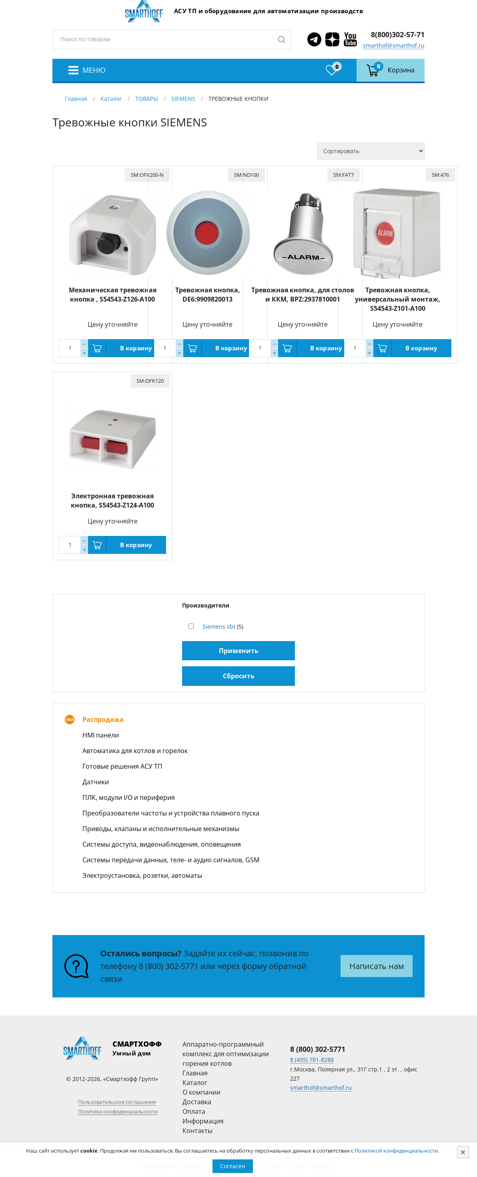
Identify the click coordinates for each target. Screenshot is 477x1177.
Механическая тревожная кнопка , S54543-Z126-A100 (112, 295)
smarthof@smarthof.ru (394, 45)
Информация (203, 1121)
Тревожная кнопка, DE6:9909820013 (207, 295)
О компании (201, 1092)
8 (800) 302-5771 (168, 966)
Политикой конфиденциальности (396, 1150)
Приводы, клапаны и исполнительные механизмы (160, 828)
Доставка (196, 1101)
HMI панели (100, 735)
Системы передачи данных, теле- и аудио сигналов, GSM (170, 859)
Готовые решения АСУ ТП (122, 766)
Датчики (95, 781)
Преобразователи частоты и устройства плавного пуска (170, 813)
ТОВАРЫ (146, 98)
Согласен (232, 1166)
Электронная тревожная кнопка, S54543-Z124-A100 (112, 501)
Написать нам (376, 966)
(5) (222, 626)
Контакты (197, 1130)
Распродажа (103, 719)
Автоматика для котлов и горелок (135, 750)
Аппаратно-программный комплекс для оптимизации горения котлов (225, 1054)
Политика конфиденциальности (118, 1111)
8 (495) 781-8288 (312, 1059)
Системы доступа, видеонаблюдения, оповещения (161, 844)
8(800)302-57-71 (398, 34)
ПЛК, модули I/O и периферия (128, 797)
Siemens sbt (218, 626)
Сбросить (239, 675)
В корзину (136, 348)
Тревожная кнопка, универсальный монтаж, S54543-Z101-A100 (397, 299)
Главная (76, 98)
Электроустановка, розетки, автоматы (142, 875)
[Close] (463, 1152)
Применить (239, 650)
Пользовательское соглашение (117, 1101)
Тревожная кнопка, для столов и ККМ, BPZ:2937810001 (302, 295)
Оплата (193, 1111)
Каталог (111, 98)
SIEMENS (183, 98)
